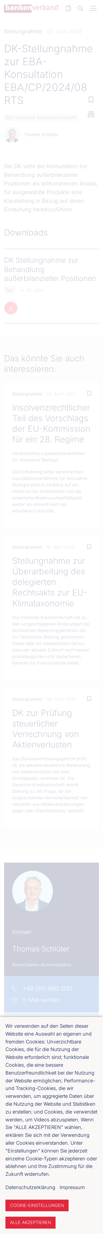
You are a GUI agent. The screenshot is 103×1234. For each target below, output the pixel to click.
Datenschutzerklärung (30, 1187)
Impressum (72, 1187)
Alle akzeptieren (30, 1222)
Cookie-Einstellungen (37, 1205)
